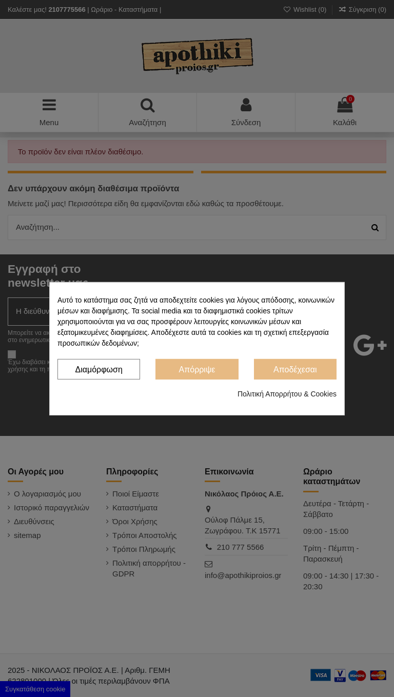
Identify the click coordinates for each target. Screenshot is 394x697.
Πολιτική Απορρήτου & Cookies (287, 394)
